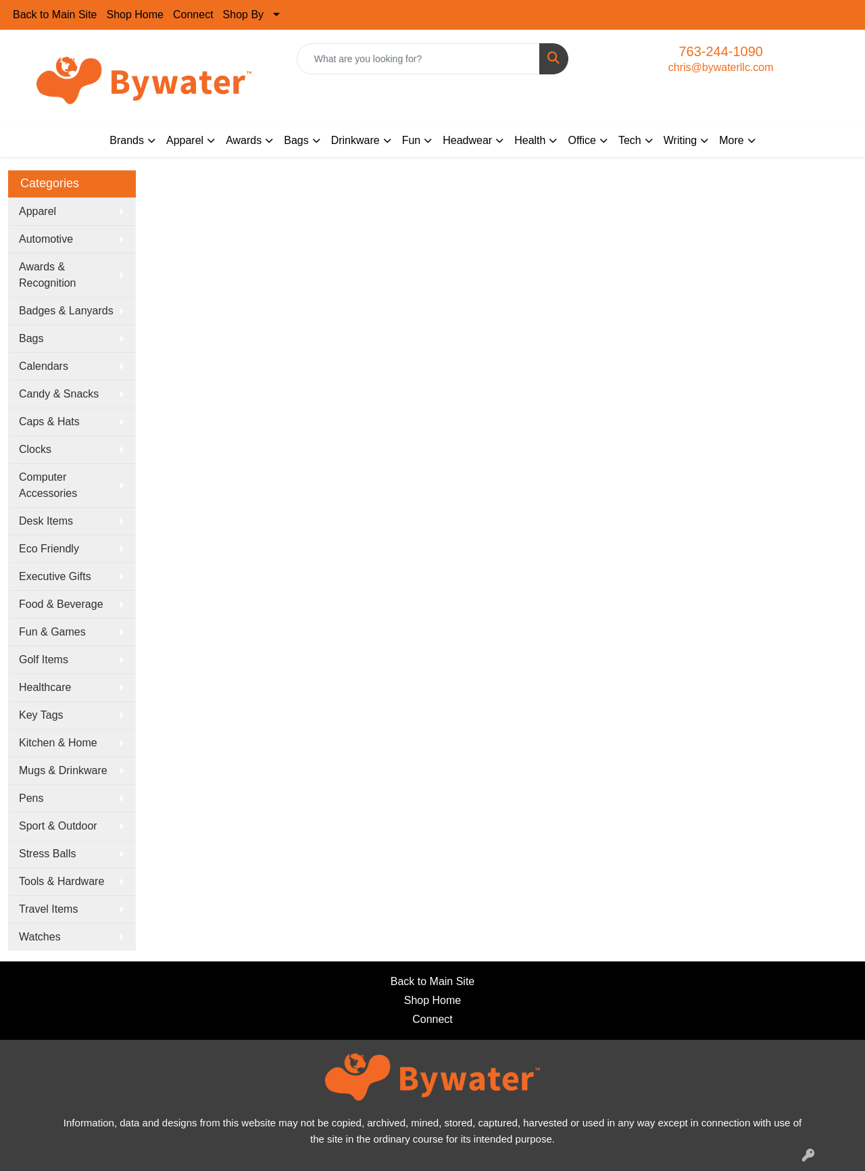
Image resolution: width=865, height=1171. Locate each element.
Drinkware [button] (355, 140)
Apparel (37, 211)
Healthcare (45, 687)
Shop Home (135, 14)
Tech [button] (629, 140)
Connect (193, 14)
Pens (31, 798)
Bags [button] (296, 140)
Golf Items (43, 659)
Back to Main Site (55, 14)
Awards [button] (244, 140)
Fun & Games (52, 632)
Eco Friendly (49, 548)
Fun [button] (411, 140)
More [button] (731, 140)
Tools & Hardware (61, 881)
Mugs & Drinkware (63, 770)
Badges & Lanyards (66, 310)
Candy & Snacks (59, 394)
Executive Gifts (55, 576)
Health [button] (529, 140)
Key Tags (41, 715)
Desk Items (46, 521)
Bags (31, 338)
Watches (40, 936)
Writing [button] (680, 140)
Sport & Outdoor (58, 826)
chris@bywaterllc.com (721, 67)
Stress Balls (47, 853)
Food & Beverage (61, 604)
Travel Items (48, 909)
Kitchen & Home (58, 742)
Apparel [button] (184, 140)
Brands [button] (126, 140)
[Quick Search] (419, 58)
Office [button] (582, 140)
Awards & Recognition (47, 275)
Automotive (46, 239)
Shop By (243, 14)
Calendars (43, 366)
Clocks (35, 449)
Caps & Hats (49, 421)
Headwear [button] (467, 140)
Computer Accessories (48, 485)
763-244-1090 (720, 51)
